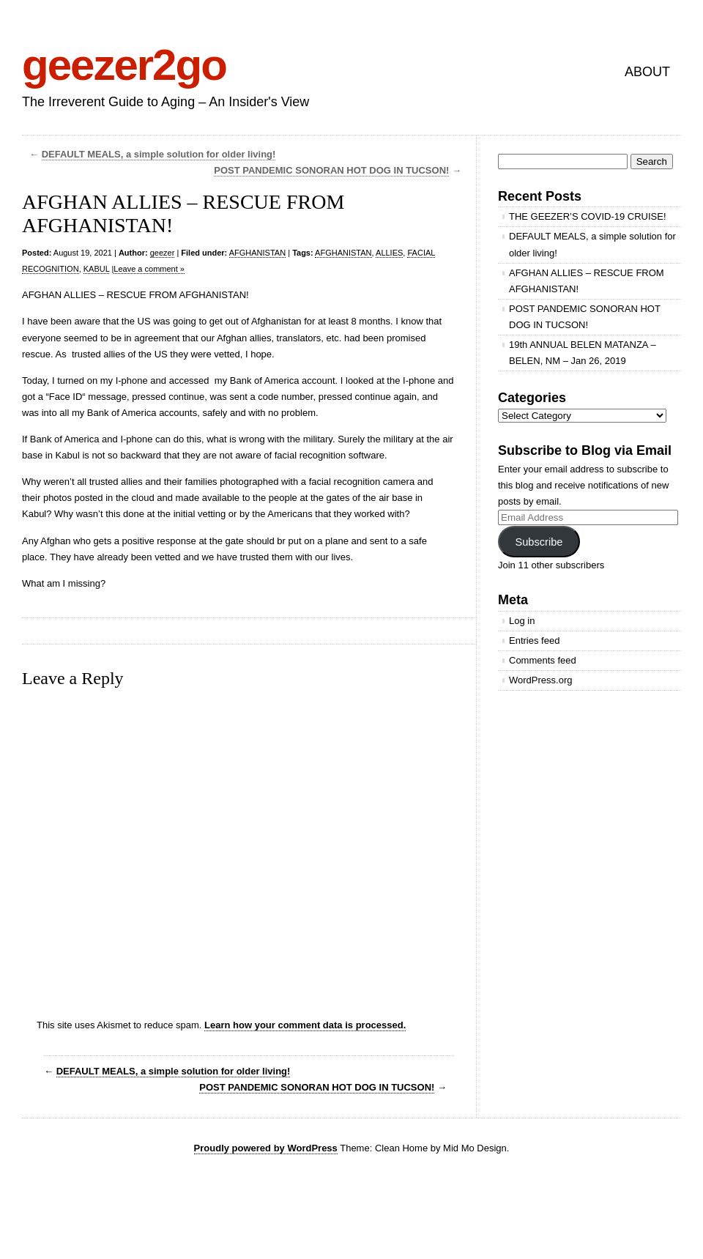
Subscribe (538, 542)
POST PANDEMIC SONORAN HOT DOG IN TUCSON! (331, 170)
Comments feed (542, 660)
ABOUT (647, 71)
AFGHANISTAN (257, 252)
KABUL (96, 268)
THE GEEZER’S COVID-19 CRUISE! (587, 216)
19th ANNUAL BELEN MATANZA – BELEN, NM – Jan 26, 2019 (582, 352)
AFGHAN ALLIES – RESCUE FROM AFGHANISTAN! (586, 280)
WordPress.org (540, 680)
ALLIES (389, 252)
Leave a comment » (149, 268)
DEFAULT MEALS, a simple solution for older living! (159, 154)
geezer (162, 252)
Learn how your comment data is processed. (305, 1025)
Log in (522, 620)
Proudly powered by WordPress (266, 1148)
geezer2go (124, 64)
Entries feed (534, 640)
